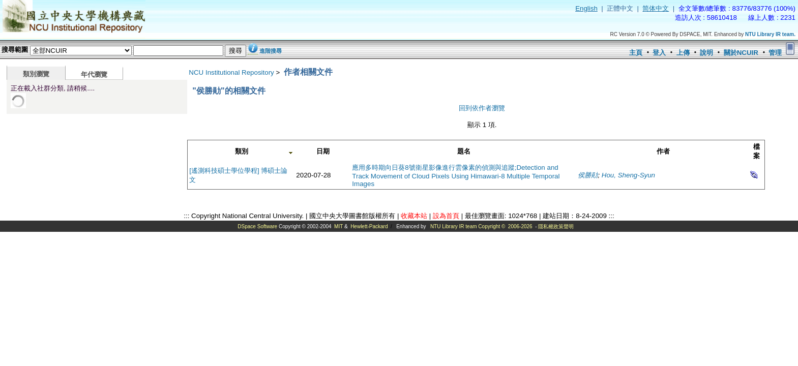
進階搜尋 (270, 51)
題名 (463, 151)
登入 (659, 52)
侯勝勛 (588, 175)
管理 (775, 52)
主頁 (635, 52)
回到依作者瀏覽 (482, 108)
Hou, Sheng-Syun (628, 175)
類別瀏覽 (36, 74)
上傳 (683, 52)
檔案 (756, 151)
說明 (706, 52)
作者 (663, 151)
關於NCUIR (741, 52)
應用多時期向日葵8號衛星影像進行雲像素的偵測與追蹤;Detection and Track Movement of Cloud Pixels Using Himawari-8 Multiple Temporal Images (455, 176)
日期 (323, 151)
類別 (241, 151)
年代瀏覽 (94, 74)
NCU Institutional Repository (231, 72)
